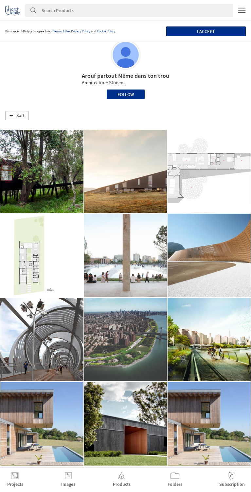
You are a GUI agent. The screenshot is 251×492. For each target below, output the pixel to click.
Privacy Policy (80, 31)
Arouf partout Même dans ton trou (125, 75)
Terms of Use (61, 31)
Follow (125, 94)
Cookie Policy (106, 31)
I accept (206, 31)
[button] (17, 115)
